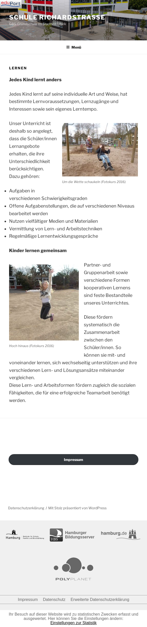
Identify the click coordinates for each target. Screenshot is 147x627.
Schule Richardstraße (57, 17)
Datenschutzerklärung (26, 508)
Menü (73, 47)
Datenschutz (54, 599)
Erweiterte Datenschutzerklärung (99, 599)
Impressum (73, 459)
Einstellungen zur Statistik (73, 623)
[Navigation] (10, 4)
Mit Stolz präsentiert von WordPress (77, 508)
